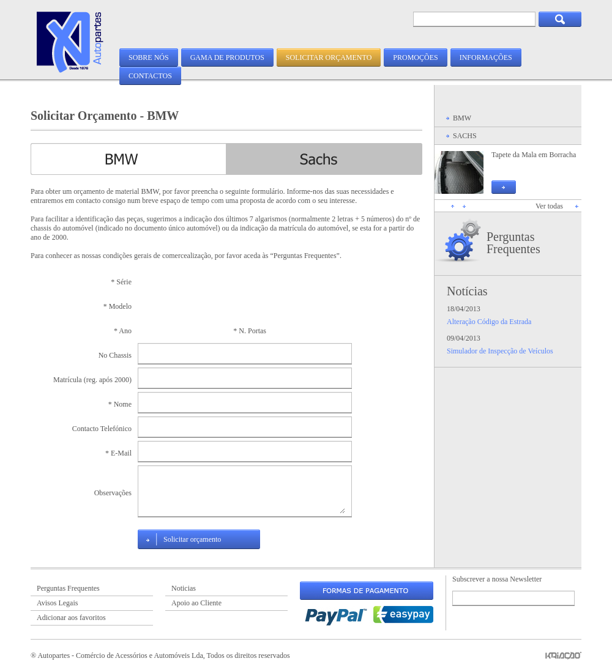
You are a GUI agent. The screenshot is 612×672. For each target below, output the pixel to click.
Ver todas (549, 206)
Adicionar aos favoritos (71, 617)
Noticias (183, 588)
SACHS (465, 135)
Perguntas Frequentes (513, 243)
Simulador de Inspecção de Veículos (500, 351)
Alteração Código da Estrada (489, 321)
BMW (462, 118)
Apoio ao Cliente (196, 603)
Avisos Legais (57, 603)
